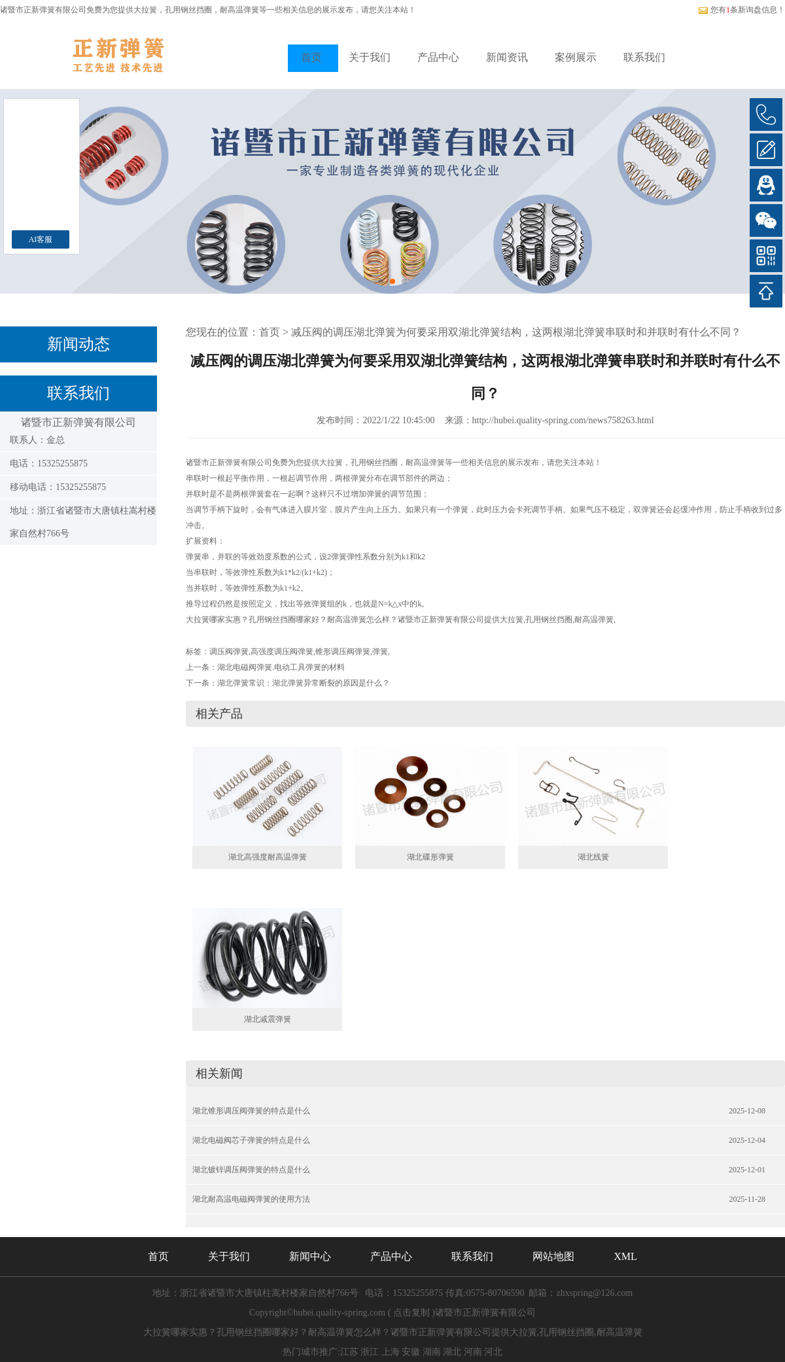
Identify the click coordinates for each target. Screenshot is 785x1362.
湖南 (432, 1352)
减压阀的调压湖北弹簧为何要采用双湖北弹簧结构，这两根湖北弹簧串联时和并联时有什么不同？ (516, 332)
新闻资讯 (507, 57)
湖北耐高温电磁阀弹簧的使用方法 (251, 1199)
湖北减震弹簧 (267, 1019)
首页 (311, 57)
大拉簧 (145, 9)
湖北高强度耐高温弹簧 (267, 857)
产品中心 (438, 57)
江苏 (349, 1352)
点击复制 (411, 1313)
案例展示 (576, 57)
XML (625, 1256)
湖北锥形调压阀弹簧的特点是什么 (251, 1110)
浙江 (369, 1352)
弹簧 (380, 651)
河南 (473, 1352)
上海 (390, 1352)
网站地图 (553, 1256)
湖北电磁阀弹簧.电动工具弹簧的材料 (281, 667)
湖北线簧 (593, 857)
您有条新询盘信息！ (741, 9)
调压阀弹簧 (229, 651)
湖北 (452, 1352)
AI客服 (41, 239)
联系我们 (644, 57)
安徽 (411, 1352)
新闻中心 (310, 1256)
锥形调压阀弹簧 (342, 651)
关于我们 (370, 57)
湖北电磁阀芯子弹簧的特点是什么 (251, 1140)
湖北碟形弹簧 (430, 857)
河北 (493, 1352)
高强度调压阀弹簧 (282, 651)
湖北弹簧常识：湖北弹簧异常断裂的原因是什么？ (303, 683)
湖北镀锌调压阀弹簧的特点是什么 (251, 1169)
